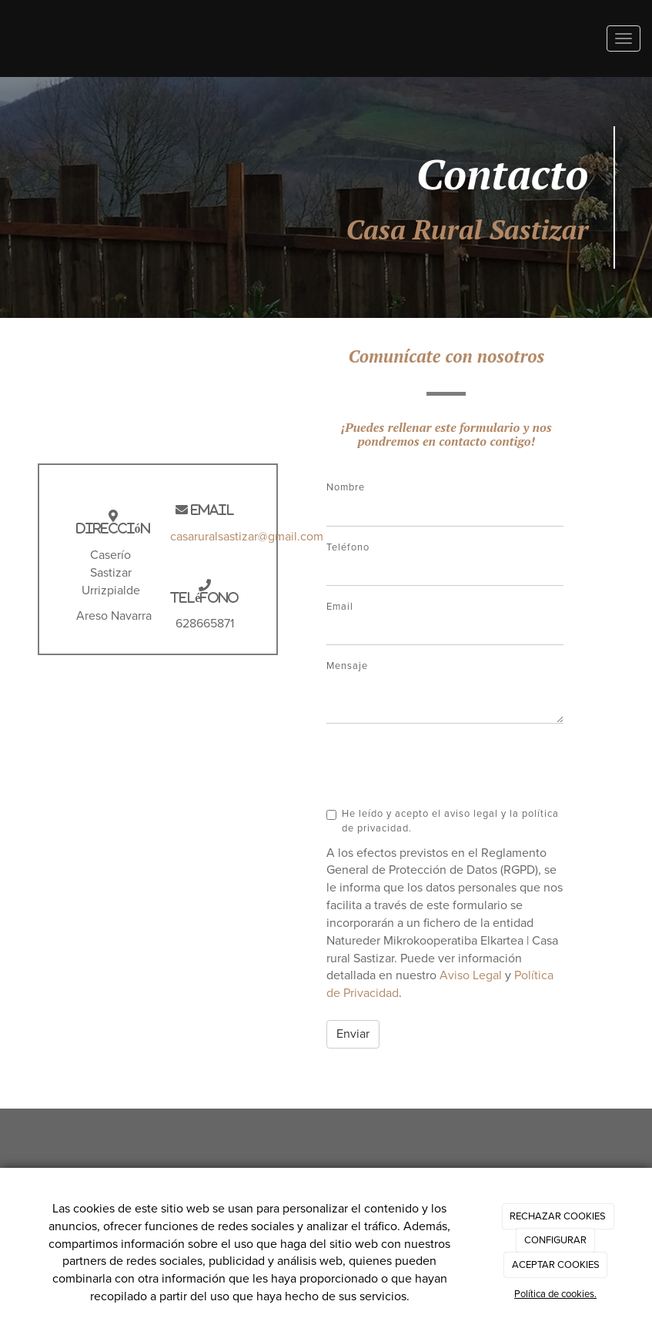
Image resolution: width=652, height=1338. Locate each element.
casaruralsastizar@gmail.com (246, 536)
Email (339, 606)
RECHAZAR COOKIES (558, 1216)
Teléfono (347, 547)
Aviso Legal (471, 975)
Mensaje (347, 666)
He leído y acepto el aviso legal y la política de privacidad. (442, 821)
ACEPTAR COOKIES (556, 1265)
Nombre (345, 487)
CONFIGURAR (555, 1240)
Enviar (352, 1034)
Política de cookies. (555, 1294)
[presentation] (443, 765)
